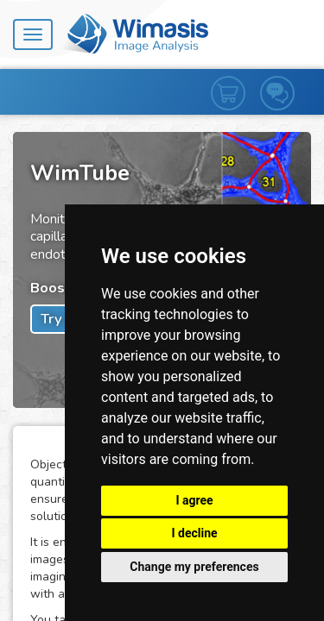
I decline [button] (194, 533)
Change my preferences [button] (194, 567)
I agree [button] (194, 500)
